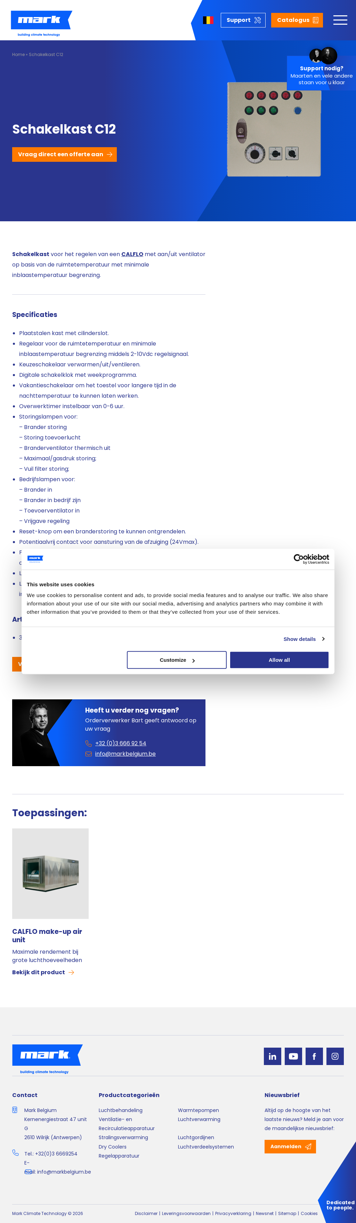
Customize (177, 660)
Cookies (309, 1213)
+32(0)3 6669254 (56, 1153)
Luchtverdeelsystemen (206, 1146)
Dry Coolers (113, 1146)
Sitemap (287, 1213)
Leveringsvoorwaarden (186, 1213)
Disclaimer (146, 1213)
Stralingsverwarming (123, 1137)
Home (18, 54)
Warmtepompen (198, 1110)
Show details (300, 639)
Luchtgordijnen (196, 1137)
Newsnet (265, 1213)
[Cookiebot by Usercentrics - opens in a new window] (298, 559)
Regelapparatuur (119, 1155)
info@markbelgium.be (64, 1171)
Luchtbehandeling (121, 1110)
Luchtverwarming (199, 1119)
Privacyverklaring (233, 1213)
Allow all (279, 660)
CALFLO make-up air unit (47, 936)
